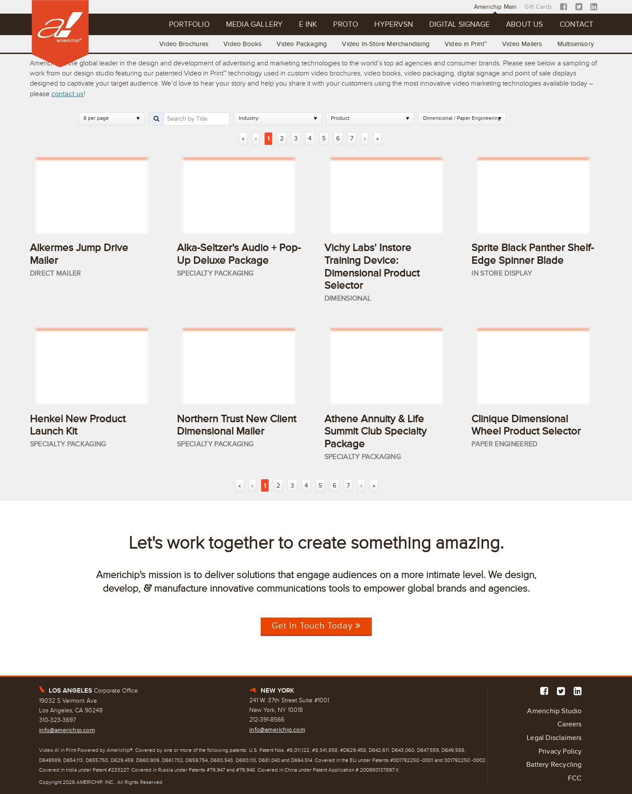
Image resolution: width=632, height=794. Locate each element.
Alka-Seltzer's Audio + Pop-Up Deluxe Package (239, 254)
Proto (345, 24)
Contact (576, 24)
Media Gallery (254, 24)
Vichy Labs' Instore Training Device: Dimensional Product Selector (372, 266)
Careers (569, 724)
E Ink (308, 24)
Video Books (242, 44)
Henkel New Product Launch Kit (78, 425)
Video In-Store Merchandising (386, 44)
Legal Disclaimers (554, 737)
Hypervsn (393, 24)
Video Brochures (183, 44)
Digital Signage (459, 24)
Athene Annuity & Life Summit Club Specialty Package (375, 432)
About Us (524, 24)
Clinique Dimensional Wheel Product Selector (526, 425)
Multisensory (575, 44)
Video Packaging (301, 44)
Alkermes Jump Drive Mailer (79, 254)
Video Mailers (522, 44)
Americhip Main (495, 7)
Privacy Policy (560, 751)
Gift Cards (538, 7)
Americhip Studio (554, 711)
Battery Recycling (554, 764)
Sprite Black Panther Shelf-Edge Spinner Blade (532, 254)
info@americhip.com (67, 730)
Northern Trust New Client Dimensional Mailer (236, 425)
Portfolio (189, 24)
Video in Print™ (466, 44)
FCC (575, 778)
